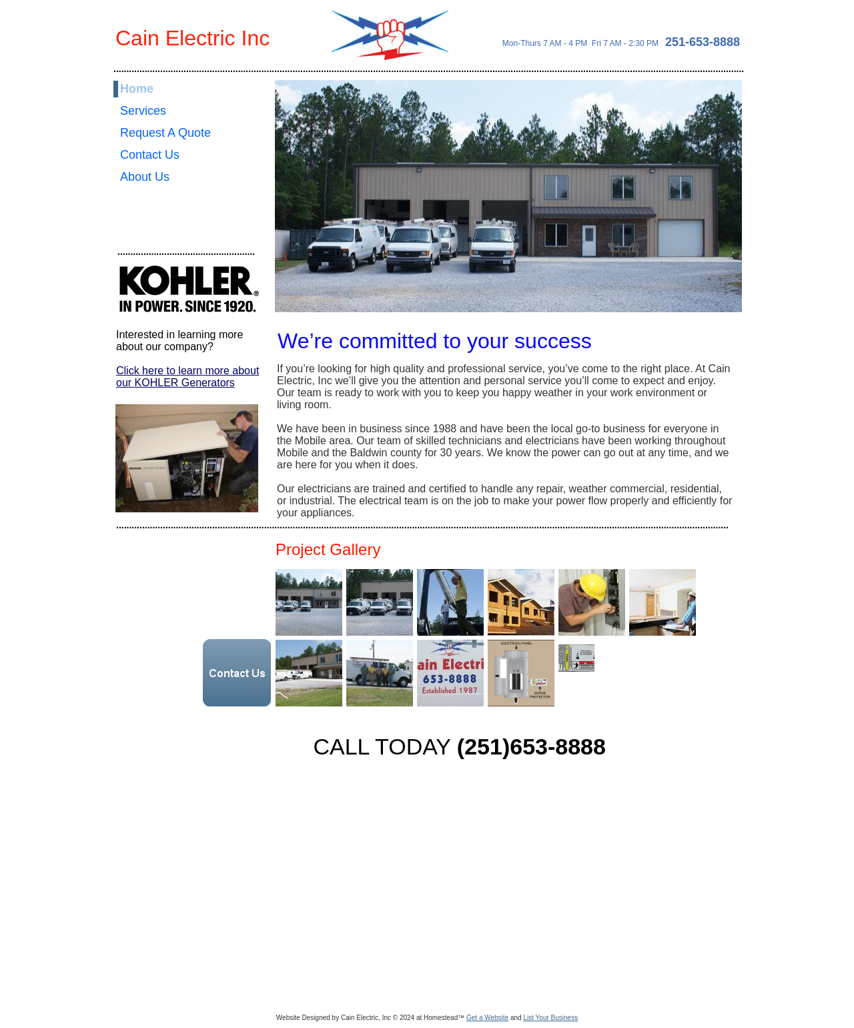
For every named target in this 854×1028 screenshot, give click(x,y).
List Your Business (550, 1017)
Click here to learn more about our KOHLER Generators (187, 376)
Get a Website (487, 1017)
